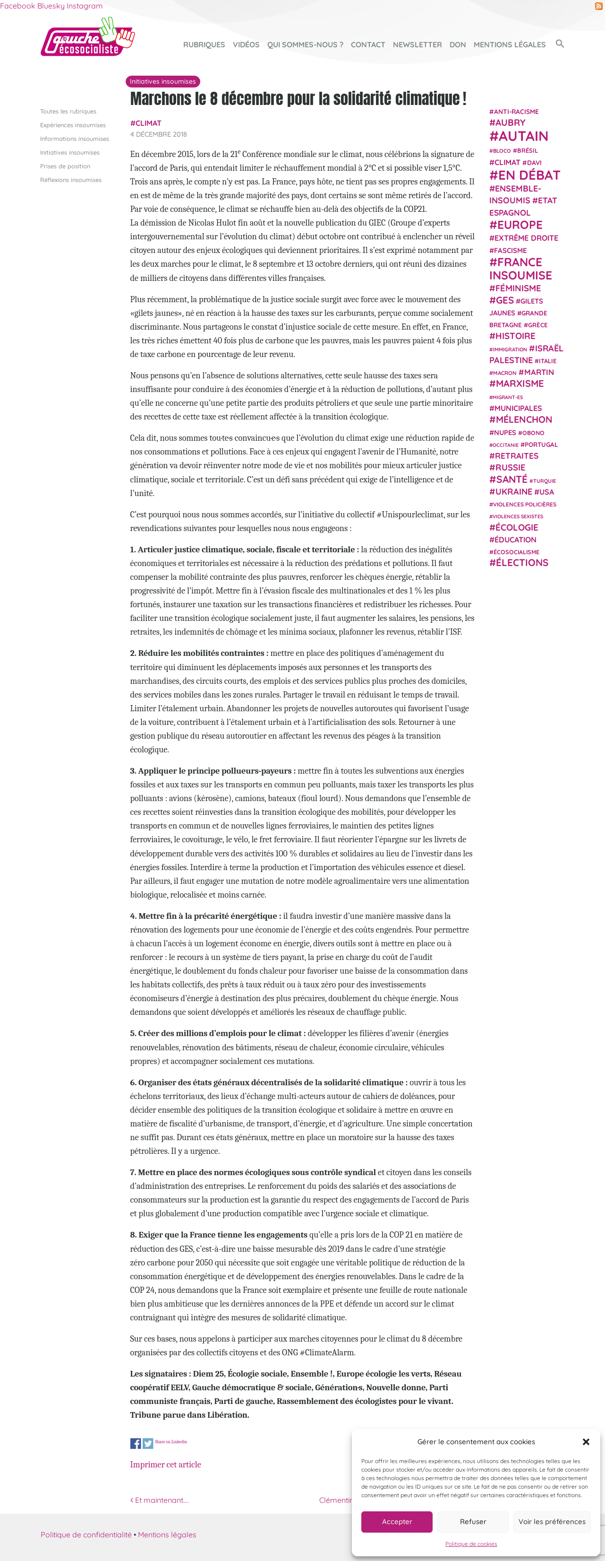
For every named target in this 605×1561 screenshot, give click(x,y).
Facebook (17, 5)
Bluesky (51, 5)
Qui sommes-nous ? (305, 44)
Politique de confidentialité (86, 1534)
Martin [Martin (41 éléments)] (539, 372)
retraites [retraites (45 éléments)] (516, 456)
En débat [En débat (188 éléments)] (529, 174)
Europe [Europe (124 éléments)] (520, 224)
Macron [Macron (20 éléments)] (505, 372)
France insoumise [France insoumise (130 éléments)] (520, 268)
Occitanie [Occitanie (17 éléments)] (506, 444)
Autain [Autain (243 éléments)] (524, 135)
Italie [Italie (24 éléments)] (547, 361)
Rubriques (204, 44)
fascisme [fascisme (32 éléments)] (510, 249)
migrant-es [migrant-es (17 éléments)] (508, 396)
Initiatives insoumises (70, 152)
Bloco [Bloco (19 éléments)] (502, 151)
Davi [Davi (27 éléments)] (534, 162)
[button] (586, 1442)
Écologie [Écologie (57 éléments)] (516, 526)
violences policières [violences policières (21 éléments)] (524, 504)
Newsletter (417, 44)
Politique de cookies (471, 1543)
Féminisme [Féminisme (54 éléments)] (518, 288)
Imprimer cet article (165, 1464)
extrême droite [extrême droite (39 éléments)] (526, 238)
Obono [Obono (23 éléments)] (533, 432)
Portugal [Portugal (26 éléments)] (541, 444)
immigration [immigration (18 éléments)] (510, 349)
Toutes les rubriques (68, 110)
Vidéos (246, 44)
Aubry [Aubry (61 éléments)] (510, 122)
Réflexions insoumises (71, 179)
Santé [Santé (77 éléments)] (512, 478)
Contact (368, 44)
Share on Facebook (135, 1444)
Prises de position (65, 166)
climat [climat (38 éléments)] (507, 161)
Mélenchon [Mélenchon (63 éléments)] (524, 419)
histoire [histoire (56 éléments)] (515, 335)
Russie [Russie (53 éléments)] (510, 467)
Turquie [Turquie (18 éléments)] (544, 480)
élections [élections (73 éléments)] (522, 562)
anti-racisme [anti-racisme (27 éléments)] (516, 111)
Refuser (473, 1521)
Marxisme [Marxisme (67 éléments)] (520, 383)
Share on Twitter (148, 1444)
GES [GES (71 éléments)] (505, 299)
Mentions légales (510, 44)
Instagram (85, 5)
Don (458, 44)
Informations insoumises (74, 138)
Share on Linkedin (171, 1441)
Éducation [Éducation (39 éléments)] (515, 539)
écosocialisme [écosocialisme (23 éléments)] (516, 552)
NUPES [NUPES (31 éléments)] (505, 431)
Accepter (397, 1521)
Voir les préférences (552, 1521)
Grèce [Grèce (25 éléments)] (538, 325)
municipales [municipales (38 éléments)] (518, 408)
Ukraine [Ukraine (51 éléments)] (513, 491)
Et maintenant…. (159, 1500)
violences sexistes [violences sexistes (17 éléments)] (518, 516)
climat (149, 123)
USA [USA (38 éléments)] (546, 492)
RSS (599, 6)
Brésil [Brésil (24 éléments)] (527, 150)
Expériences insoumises (73, 124)
